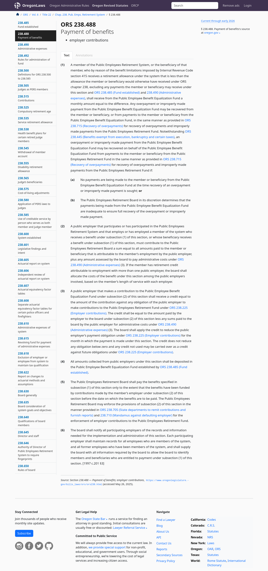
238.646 (35, 451)
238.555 (30, 167)
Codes (211, 520)
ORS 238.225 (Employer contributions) (153, 335)
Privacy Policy (166, 561)
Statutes (213, 531)
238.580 (34, 204)
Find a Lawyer (166, 520)
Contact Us (164, 543)
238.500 (34, 74)
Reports (162, 549)
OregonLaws (33, 5)
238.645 (28, 434)
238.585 (35, 220)
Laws (210, 543)
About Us (163, 532)
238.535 (35, 120)
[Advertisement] (225, 98)
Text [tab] (67, 55)
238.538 (32, 135)
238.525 (34, 109)
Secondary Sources (170, 555)
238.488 (30, 35)
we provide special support (107, 547)
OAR (210, 549)
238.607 (34, 289)
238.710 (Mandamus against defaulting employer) (136, 415)
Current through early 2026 (218, 21)
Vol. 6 (35, 14)
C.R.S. (211, 525)
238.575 (33, 191)
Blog (160, 526)
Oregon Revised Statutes (110, 5)
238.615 (34, 342)
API (159, 537)
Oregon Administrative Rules (69, 5)
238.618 (33, 359)
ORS (25, 14)
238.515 (26, 98)
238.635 (35, 406)
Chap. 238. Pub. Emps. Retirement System (80, 14)
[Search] (194, 5)
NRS (210, 537)
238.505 (33, 87)
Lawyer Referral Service (129, 528)
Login (248, 5)
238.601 (32, 248)
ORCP (135, 5)
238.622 (31, 378)
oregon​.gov (211, 32)
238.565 (30, 180)
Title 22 (46, 14)
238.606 (34, 274)
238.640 (31, 421)
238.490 (32, 46)
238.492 (34, 59)
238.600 (29, 236)
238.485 (28, 24)
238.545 (32, 152)
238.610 (34, 327)
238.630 (27, 393)
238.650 (26, 468)
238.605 (34, 261)
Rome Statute (216, 561)
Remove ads (231, 5)
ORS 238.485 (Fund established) (117, 92)
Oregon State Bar (93, 519)
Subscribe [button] (24, 533)
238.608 (35, 308)
